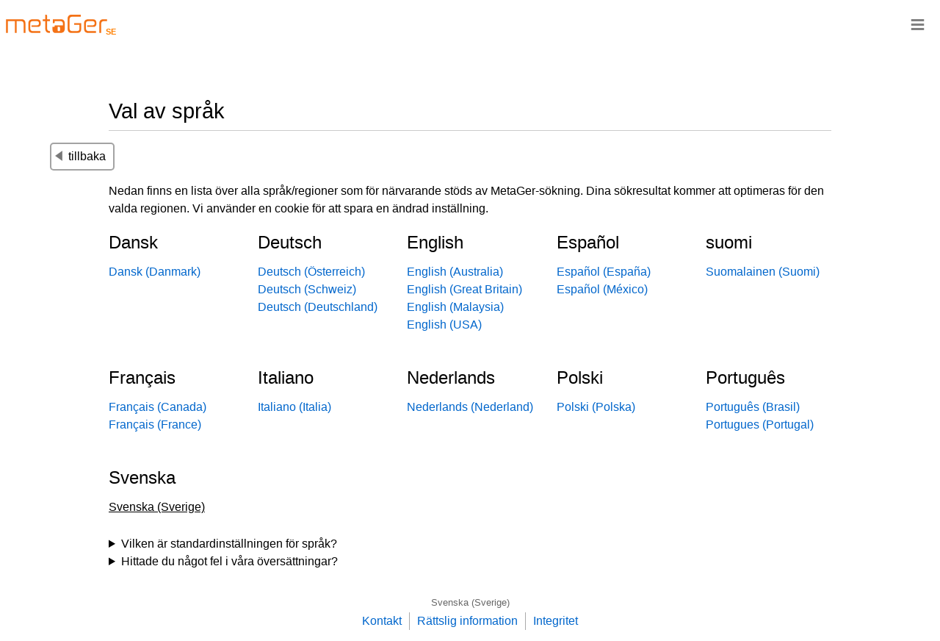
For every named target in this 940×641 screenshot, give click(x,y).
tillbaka (80, 156)
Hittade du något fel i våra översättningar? (229, 561)
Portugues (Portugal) (760, 424)
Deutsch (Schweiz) (307, 289)
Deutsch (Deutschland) (317, 307)
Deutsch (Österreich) (311, 271)
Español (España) (604, 271)
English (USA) (444, 324)
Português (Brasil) (753, 407)
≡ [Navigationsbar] (917, 23)
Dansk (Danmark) (154, 271)
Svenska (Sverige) (470, 602)
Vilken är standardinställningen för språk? (229, 543)
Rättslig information (467, 621)
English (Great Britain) (464, 289)
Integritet (555, 621)
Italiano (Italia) (294, 407)
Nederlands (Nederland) (470, 407)
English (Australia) (455, 271)
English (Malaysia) (455, 307)
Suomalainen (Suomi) (763, 271)
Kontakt (382, 621)
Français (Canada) (157, 407)
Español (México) (602, 289)
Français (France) (155, 424)
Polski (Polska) (596, 407)
